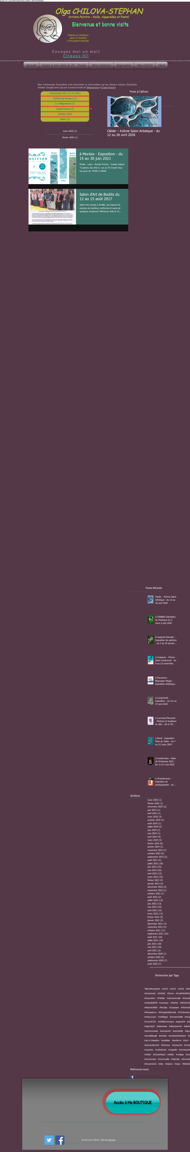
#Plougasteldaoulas (167, 1012)
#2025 (173, 989)
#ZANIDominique (166, 1022)
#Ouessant (174, 1008)
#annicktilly (178, 1031)
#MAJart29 (185, 1003)
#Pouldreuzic (184, 1012)
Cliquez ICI (76, 55)
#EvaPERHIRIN (183, 994)
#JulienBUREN (150, 1003)
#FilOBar (161, 998)
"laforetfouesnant (152, 989)
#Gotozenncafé (173, 998)
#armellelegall (150, 1036)
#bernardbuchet (151, 1045)
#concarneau (150, 1059)
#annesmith (165, 1031)
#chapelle (172, 1050)
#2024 (165, 989)
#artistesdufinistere (177, 1036)
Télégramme (93, 87)
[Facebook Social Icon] (132, 1077)
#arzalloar (165, 1041)
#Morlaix (163, 1008)
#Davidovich (150, 994)
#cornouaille (163, 1059)
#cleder (147, 1055)
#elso (160, 1064)
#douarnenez (150, 1064)
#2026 (181, 989)
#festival (186, 1064)
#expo (177, 1064)
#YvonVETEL (150, 1022)
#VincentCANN (176, 1017)
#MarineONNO (150, 1008)
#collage (180, 1055)
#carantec (148, 1050)
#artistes (163, 1036)
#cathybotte (160, 1050)
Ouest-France (108, 87)
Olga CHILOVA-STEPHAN (98, 11)
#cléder (170, 1055)
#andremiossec (151, 1031)
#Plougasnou (150, 1012)
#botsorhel (177, 1045)
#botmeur (165, 1045)
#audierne (176, 1041)
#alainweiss (162, 1026)
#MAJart (174, 1003)
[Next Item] (157, 111)
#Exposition (149, 998)
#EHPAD (161, 994)
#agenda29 (149, 1026)
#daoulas (175, 1059)
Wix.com (112, 1140)
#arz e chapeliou (151, 1041)
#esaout (169, 1064)
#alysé (187, 1026)
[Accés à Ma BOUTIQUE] (133, 1103)
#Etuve (170, 994)
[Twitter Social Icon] (49, 1140)
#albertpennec (175, 1026)
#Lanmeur (164, 1003)
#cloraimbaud (159, 1055)
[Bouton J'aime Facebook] (73, 1139)
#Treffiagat (163, 1017)
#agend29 (180, 1022)
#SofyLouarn (150, 1017)
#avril (185, 1041)
